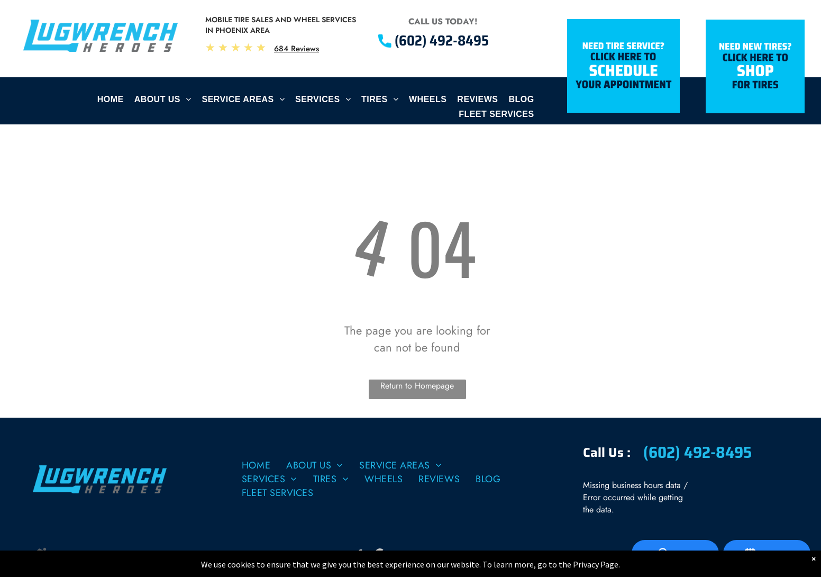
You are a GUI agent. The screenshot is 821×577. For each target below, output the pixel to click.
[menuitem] (110, 102)
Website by (170, 555)
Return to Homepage (417, 386)
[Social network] (380, 555)
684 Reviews (296, 49)
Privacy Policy (74, 555)
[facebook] (360, 555)
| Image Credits (122, 555)
